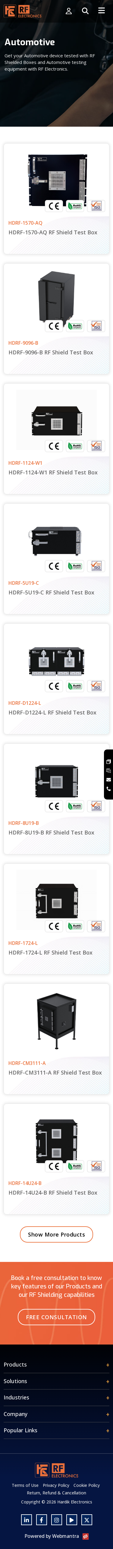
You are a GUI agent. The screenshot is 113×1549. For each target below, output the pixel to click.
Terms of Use (25, 1485)
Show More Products (56, 1234)
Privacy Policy (56, 1485)
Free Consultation (56, 1317)
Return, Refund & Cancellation (56, 1493)
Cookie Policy (87, 1485)
